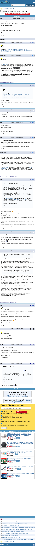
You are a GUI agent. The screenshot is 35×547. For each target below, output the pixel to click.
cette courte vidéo (20, 199)
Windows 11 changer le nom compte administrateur (14, 523)
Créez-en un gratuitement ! (21, 401)
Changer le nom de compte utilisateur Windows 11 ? (15, 519)
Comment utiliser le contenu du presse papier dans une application (18, 527)
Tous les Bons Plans (29, 431)
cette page (5, 64)
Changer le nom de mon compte (10, 521)
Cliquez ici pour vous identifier (17, 396)
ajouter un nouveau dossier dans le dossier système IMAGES (17, 529)
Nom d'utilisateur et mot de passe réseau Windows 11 (15, 533)
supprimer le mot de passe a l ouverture (11, 535)
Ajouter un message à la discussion (17, 13)
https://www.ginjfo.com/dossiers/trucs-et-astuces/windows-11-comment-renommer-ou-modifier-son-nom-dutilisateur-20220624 (16, 50)
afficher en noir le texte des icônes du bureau (13, 531)
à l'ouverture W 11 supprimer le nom (11, 525)
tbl (1, 18)
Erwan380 (2, 42)
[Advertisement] (17, 498)
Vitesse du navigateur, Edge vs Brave (11, 537)
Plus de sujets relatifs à (17, 539)
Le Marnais (3, 55)
